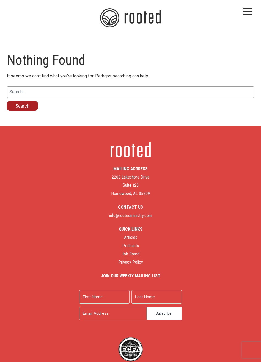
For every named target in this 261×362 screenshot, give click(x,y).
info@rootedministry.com (130, 215)
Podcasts (130, 245)
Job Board (130, 254)
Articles (130, 237)
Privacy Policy (130, 262)
